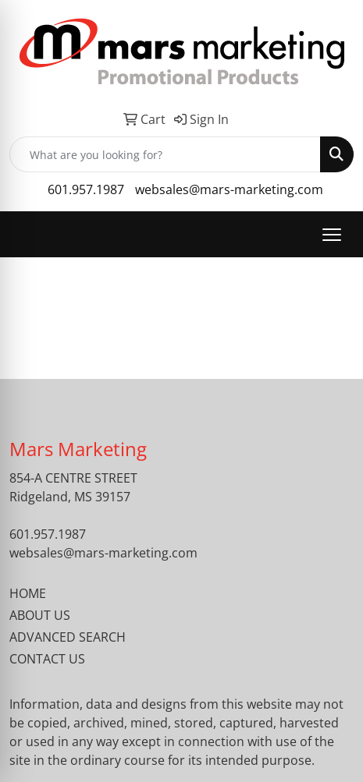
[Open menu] (331, 234)
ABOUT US (39, 615)
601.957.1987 (86, 189)
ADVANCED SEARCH (67, 637)
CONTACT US (47, 658)
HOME (27, 593)
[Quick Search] (165, 154)
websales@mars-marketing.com (229, 189)
